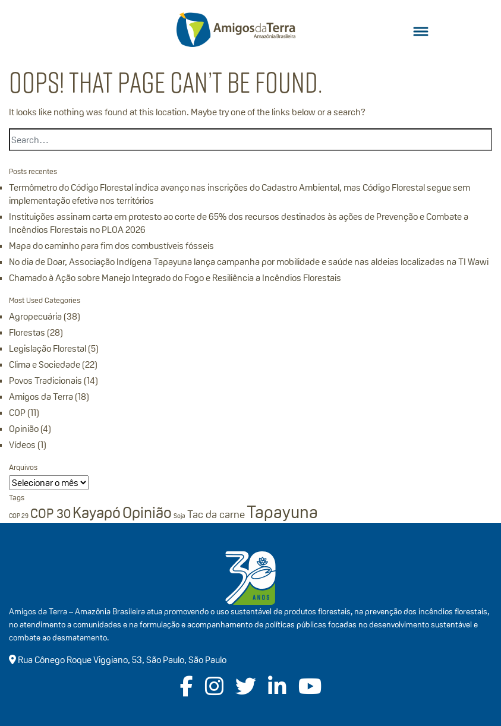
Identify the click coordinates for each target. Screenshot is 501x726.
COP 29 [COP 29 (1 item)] (19, 516)
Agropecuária (35, 316)
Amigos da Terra (41, 396)
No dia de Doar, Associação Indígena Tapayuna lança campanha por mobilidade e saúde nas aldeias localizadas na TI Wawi (249, 261)
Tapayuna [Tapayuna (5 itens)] (282, 512)
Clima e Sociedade (44, 364)
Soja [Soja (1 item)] (179, 516)
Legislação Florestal (47, 348)
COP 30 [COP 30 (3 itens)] (50, 513)
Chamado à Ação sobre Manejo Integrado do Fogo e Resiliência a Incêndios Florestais (175, 278)
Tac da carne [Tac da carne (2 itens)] (216, 514)
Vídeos (22, 444)
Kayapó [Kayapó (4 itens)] (97, 513)
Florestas (27, 332)
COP (17, 412)
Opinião (24, 428)
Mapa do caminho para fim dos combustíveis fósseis (111, 245)
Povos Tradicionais (45, 380)
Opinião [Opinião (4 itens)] (147, 513)
